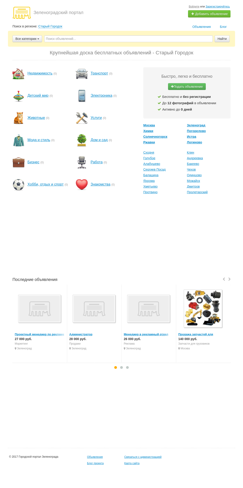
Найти (222, 39)
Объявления (201, 27)
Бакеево (193, 164)
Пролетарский (197, 192)
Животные (36, 118)
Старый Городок (50, 26)
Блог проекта (95, 463)
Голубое (149, 158)
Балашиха (151, 175)
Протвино (150, 192)
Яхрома (149, 181)
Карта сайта (131, 463)
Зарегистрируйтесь (218, 6)
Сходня (148, 152)
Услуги (96, 118)
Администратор (80, 334)
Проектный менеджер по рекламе (39, 334)
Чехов (191, 169)
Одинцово (194, 175)
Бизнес (33, 162)
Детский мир (38, 95)
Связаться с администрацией (142, 457)
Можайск (193, 181)
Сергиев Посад (154, 169)
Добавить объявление (209, 14)
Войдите (194, 6)
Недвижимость (39, 73)
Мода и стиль (38, 140)
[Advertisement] (121, 236)
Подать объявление (187, 86)
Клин (190, 152)
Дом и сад (99, 140)
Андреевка (195, 158)
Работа (97, 162)
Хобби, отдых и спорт (45, 184)
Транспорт (99, 73)
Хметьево (150, 186)
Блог (223, 27)
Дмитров (193, 186)
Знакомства (100, 184)
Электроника (101, 95)
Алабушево (151, 164)
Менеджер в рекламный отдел (146, 334)
